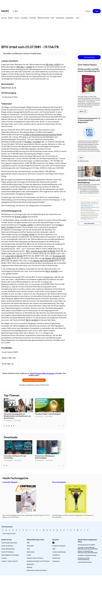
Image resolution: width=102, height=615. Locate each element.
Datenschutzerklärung (87, 207)
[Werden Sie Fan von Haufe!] (53, 543)
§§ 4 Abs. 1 (21, 67)
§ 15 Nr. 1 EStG (21, 216)
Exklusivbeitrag (10, 400)
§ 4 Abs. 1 (28, 142)
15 (15, 87)
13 (12, 87)
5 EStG (29, 67)
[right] (63, 426)
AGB (82, 204)
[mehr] (78, 17)
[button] (97, 11)
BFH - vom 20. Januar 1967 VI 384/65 (40, 251)
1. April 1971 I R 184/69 (13, 256)
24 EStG (54, 271)
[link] (4, 18)
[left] (60, 426)
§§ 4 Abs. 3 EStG (53, 64)
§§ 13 (48, 271)
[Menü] (15, 11)
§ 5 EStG (36, 142)
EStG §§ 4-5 (6, 87)
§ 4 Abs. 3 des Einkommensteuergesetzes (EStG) (42, 134)
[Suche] (88, 11)
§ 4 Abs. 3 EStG (26, 225)
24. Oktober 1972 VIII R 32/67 (53, 258)
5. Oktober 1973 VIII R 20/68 (42, 260)
